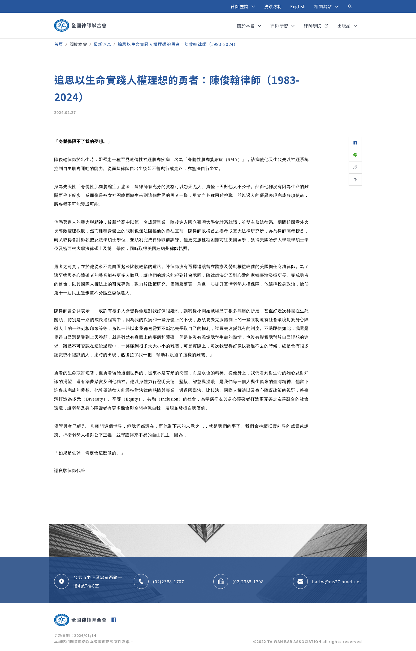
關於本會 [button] (246, 25)
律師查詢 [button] (240, 6)
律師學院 (313, 25)
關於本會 (78, 44)
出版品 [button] (344, 25)
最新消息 (102, 44)
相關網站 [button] (323, 6)
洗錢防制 (273, 6)
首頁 (58, 44)
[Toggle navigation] (350, 6)
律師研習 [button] (279, 25)
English (298, 6)
